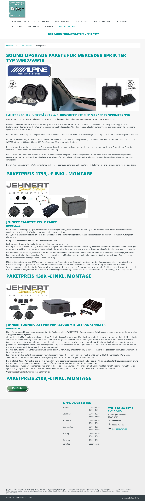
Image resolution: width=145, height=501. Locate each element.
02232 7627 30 (118, 425)
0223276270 (117, 420)
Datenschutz (134, 498)
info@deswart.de (119, 429)
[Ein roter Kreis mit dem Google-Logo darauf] (114, 403)
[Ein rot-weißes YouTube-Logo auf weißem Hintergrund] (118, 403)
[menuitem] (19, 21)
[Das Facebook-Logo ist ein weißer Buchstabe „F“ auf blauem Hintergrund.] (110, 403)
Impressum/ (124, 498)
